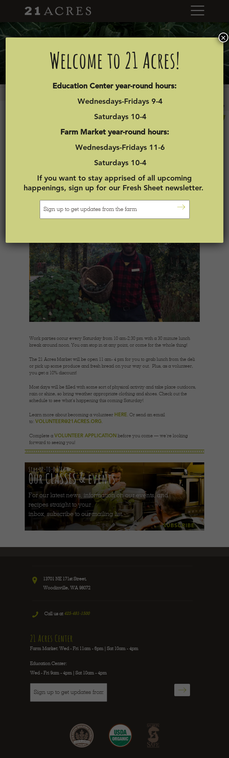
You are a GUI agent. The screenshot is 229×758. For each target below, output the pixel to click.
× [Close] (223, 37)
